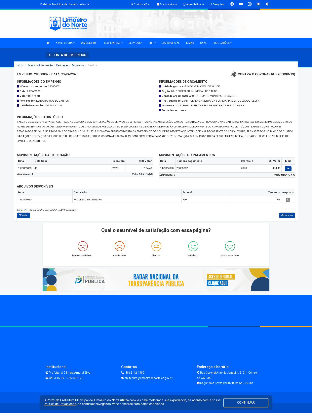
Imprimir (287, 215)
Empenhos (78, 65)
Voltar (23, 215)
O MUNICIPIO (89, 42)
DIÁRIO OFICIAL (171, 42)
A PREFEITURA (65, 42)
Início (20, 65)
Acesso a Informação (40, 65)
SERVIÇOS (136, 42)
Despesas (62, 65)
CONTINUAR (246, 402)
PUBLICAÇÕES (222, 42)
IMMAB (190, 42)
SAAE (203, 42)
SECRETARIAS (113, 42)
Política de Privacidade (60, 404)
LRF (152, 42)
